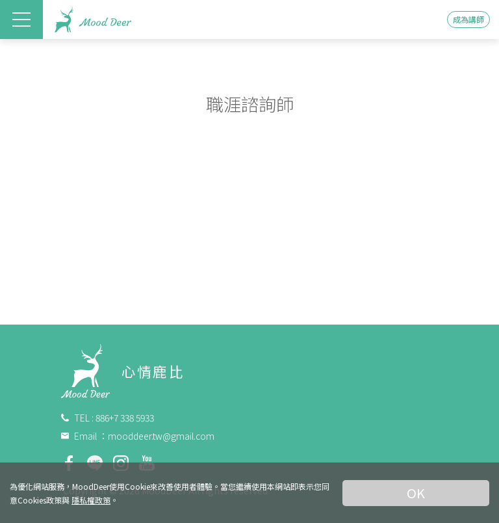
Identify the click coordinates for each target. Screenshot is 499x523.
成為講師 (468, 19)
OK (416, 492)
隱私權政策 (90, 499)
